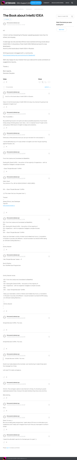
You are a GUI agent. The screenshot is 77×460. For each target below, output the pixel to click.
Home (8, 2)
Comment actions (49, 93)
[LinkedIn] (45, 82)
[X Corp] (43, 82)
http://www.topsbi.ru (9, 205)
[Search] (65, 16)
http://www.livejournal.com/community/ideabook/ (19, 55)
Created (16, 93)
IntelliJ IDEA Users (38, 9)
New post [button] (61, 29)
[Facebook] (39, 82)
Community (46, 2)
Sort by (47, 87)
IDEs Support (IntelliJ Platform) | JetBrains (13, 9)
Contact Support (36, 2)
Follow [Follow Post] (7, 19)
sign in (8, 447)
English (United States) (57, 2)
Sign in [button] (67, 2)
